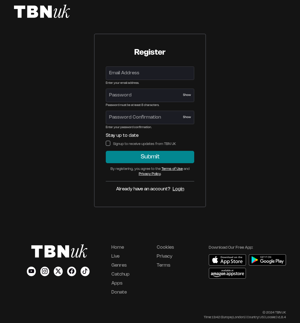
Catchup (120, 274)
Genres (119, 265)
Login (178, 189)
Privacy (164, 256)
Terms (163, 265)
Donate (119, 292)
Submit (150, 157)
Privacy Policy (150, 174)
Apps (117, 283)
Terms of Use (172, 168)
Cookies (165, 247)
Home (117, 247)
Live (115, 256)
